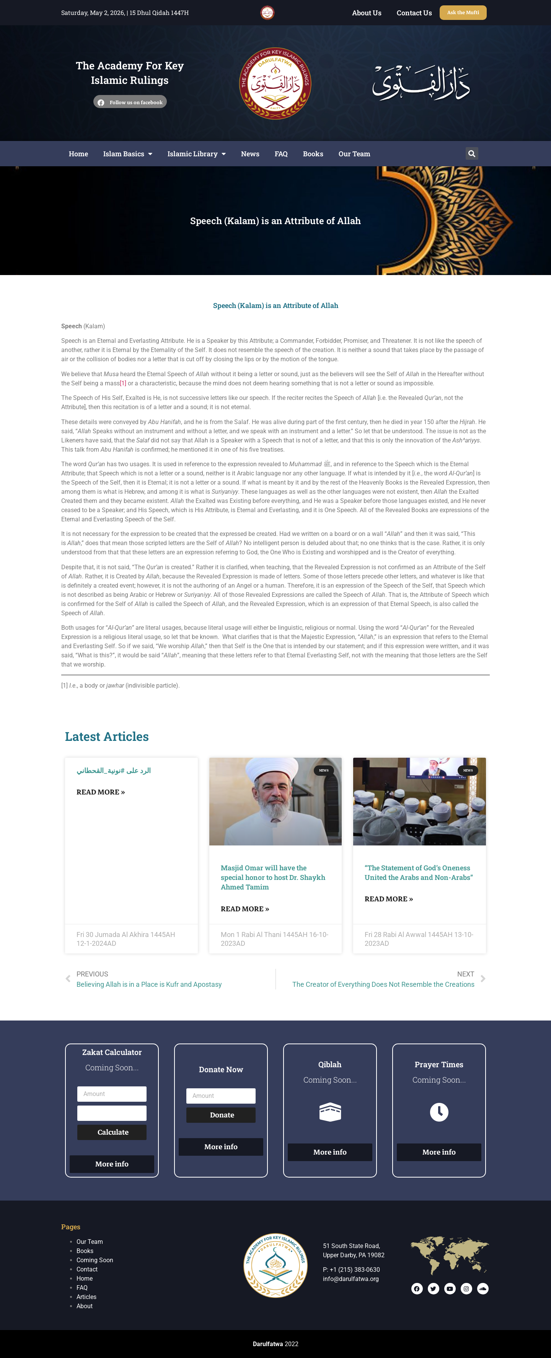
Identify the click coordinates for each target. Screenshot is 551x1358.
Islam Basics (127, 153)
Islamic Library (197, 153)
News (250, 153)
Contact (87, 1269)
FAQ (281, 153)
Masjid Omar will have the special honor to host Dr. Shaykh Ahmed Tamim (273, 877)
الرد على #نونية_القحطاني (114, 770)
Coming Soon (95, 1260)
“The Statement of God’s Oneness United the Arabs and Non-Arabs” (419, 872)
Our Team (354, 153)
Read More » (101, 792)
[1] (123, 383)
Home (78, 153)
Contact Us (414, 12)
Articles (86, 1297)
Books (313, 153)
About (85, 1306)
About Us (366, 12)
